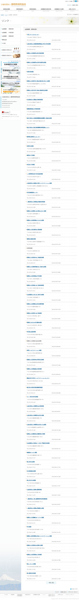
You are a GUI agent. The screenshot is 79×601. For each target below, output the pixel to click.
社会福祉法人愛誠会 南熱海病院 (35, 99)
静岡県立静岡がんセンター (33, 136)
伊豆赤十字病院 (31, 164)
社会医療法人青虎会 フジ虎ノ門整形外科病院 (38, 443)
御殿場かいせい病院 (32, 452)
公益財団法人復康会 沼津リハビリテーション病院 (39, 183)
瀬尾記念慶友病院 (31, 239)
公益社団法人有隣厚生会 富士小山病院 (36, 424)
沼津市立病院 (30, 146)
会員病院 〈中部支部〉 (8, 32)
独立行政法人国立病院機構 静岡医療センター (38, 127)
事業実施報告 (19, 595)
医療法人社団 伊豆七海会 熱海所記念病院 (37, 90)
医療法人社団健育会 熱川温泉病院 (35, 53)
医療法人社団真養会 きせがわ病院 (35, 220)
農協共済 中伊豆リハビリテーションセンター (38, 378)
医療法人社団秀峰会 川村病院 (34, 554)
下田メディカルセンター (33, 34)
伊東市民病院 (30, 71)
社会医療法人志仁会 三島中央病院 (35, 294)
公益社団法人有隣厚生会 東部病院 (35, 406)
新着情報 (12, 594)
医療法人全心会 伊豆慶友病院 (34, 322)
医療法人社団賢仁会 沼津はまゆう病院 (36, 211)
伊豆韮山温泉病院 (31, 331)
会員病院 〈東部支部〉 (8, 29)
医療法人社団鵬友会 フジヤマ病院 (35, 517)
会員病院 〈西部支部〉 (8, 36)
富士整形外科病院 (31, 573)
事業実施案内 (19, 594)
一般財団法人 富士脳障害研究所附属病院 (37, 498)
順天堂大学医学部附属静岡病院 (35, 387)
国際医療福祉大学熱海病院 (33, 108)
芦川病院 (29, 526)
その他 (3, 43)
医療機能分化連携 (36, 594)
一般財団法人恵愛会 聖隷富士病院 (35, 508)
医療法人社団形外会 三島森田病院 (35, 257)
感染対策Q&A (27, 594)
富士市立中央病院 (31, 480)
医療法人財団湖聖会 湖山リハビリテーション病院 (39, 536)
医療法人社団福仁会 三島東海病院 (35, 285)
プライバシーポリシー (70, 594)
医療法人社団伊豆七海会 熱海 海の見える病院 (38, 81)
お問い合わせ (60, 594)
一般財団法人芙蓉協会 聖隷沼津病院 (36, 201)
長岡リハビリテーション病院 (34, 350)
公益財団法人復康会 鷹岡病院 (34, 489)
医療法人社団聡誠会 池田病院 (34, 369)
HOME (2, 14)
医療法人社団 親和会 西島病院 (34, 229)
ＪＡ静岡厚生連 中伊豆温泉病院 (35, 173)
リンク (6, 14)
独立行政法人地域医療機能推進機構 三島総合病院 (39, 118)
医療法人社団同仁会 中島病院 (34, 313)
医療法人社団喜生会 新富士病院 (35, 545)
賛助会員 (4, 39)
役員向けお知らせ (52, 595)
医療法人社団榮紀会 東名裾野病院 (35, 304)
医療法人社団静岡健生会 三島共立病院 (36, 266)
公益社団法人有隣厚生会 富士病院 (35, 415)
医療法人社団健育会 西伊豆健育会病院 (36, 62)
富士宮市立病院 (31, 461)
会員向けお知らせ (52, 594)
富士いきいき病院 (31, 564)
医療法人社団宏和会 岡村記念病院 (35, 359)
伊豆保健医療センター (32, 192)
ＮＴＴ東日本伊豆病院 (32, 396)
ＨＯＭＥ (6, 594)
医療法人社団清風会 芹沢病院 (34, 276)
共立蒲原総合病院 (31, 471)
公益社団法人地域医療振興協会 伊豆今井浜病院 (39, 44)
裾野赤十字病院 (31, 155)
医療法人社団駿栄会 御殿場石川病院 (36, 434)
